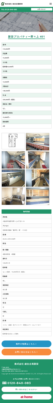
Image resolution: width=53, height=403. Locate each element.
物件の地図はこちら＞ (26, 344)
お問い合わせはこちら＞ (26, 352)
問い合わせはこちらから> (26, 389)
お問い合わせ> (41, 9)
